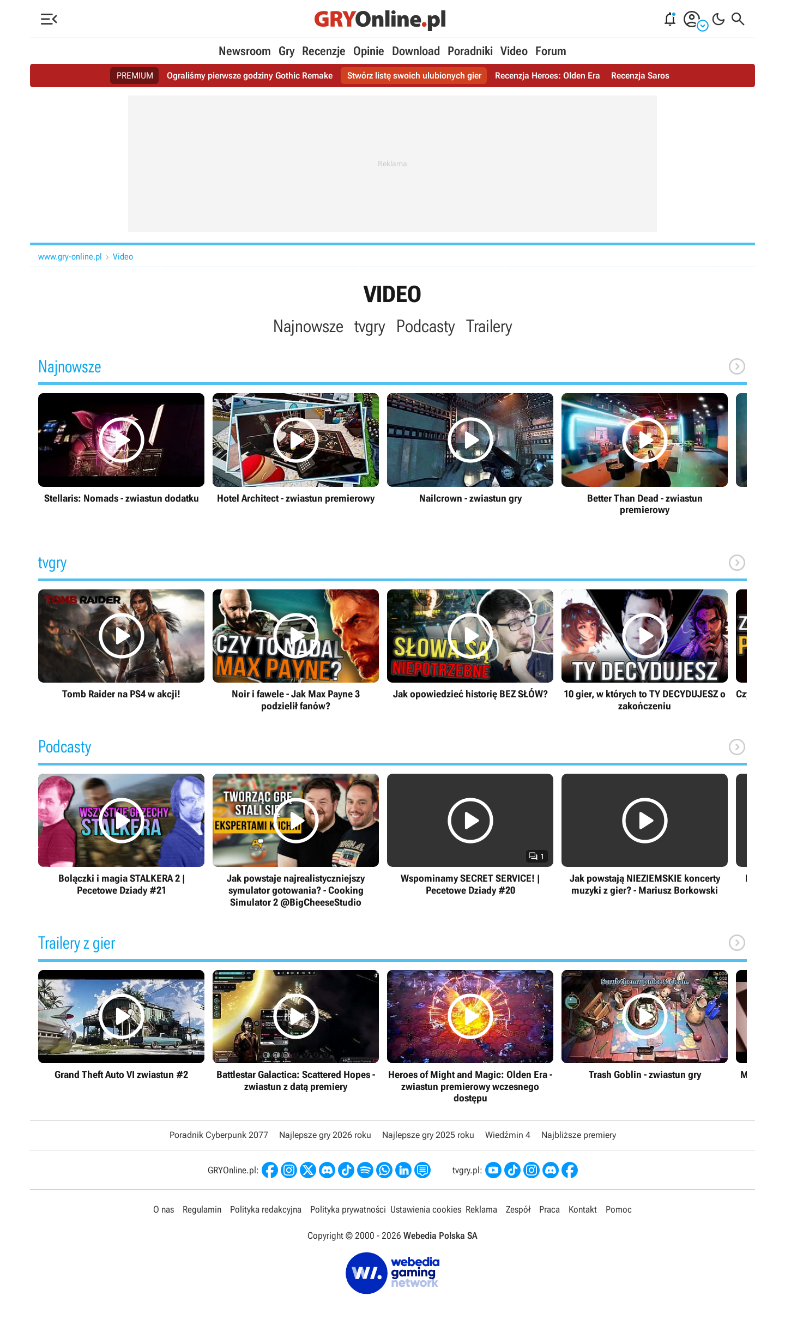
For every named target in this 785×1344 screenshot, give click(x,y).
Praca (549, 1209)
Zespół (518, 1209)
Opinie (368, 51)
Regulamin (202, 1209)
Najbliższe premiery (578, 1135)
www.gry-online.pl (70, 256)
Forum (550, 51)
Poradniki (470, 51)
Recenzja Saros (640, 75)
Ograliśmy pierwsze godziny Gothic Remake (250, 75)
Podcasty (425, 326)
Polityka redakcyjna (265, 1209)
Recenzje (324, 51)
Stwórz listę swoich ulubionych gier (414, 75)
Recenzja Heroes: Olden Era (547, 75)
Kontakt (583, 1209)
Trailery (489, 326)
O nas (163, 1209)
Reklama (481, 1209)
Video (514, 51)
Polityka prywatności (348, 1209)
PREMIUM (135, 75)
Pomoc (619, 1209)
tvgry (369, 326)
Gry (286, 51)
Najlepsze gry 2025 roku (428, 1135)
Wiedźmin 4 (507, 1135)
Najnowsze (308, 326)
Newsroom (245, 51)
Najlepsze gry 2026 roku (325, 1135)
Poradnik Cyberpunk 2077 (219, 1135)
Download (416, 51)
